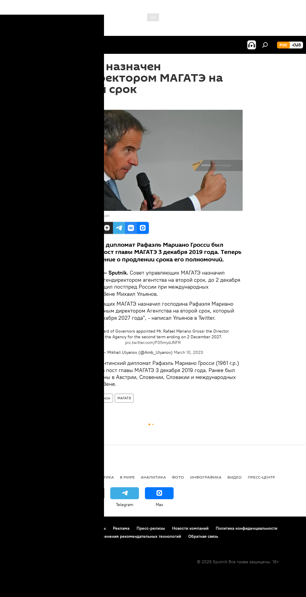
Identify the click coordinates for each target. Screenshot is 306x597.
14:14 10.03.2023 (79, 102)
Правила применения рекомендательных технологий (129, 536)
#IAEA (91, 331)
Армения (42, 477)
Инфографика (205, 477)
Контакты (97, 528)
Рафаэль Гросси (97, 398)
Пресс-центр (261, 477)
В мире (71, 398)
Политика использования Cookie (38, 536)
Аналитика (153, 477)
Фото (178, 477)
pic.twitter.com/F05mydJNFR (153, 342)
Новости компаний (190, 528)
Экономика (71, 477)
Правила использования (56, 528)
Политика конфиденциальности (246, 528)
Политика (102, 477)
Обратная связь (203, 536)
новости (16, 477)
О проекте (16, 528)
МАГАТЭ (124, 398)
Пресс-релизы (151, 528)
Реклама (121, 528)
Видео (234, 477)
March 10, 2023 (188, 352)
